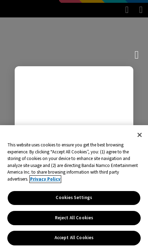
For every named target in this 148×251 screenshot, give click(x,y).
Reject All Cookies (74, 218)
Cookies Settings (74, 198)
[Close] (139, 135)
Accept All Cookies (74, 238)
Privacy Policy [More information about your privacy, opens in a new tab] (45, 179)
